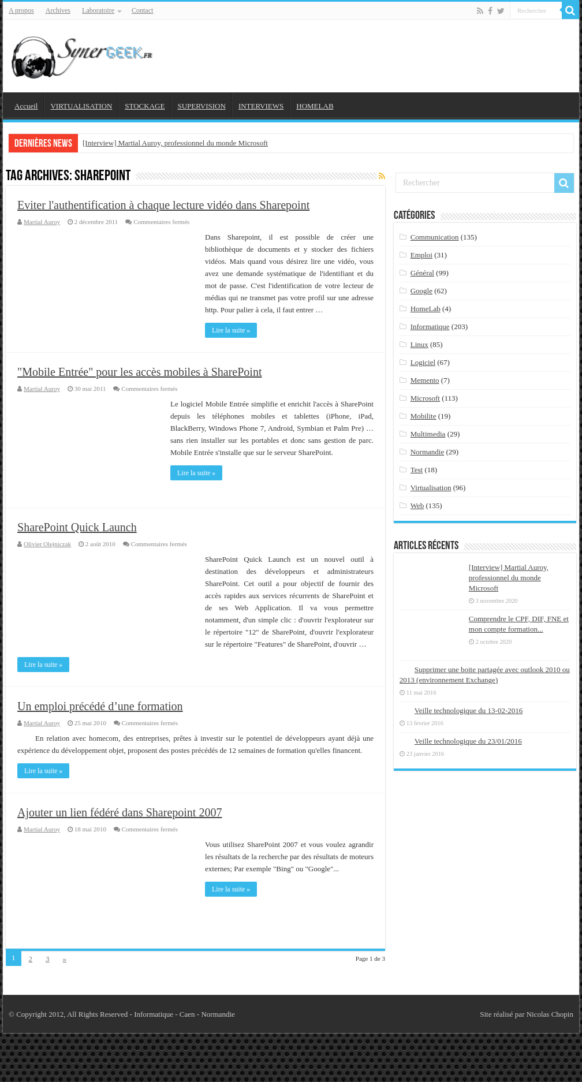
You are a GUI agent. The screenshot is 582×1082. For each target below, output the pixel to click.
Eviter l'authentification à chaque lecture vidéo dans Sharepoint (163, 205)
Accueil (26, 106)
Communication (435, 237)
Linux (419, 344)
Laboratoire (98, 10)
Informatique (430, 326)
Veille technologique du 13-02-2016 (469, 710)
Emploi (421, 255)
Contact (142, 10)
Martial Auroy (42, 221)
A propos (21, 10)
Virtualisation (431, 487)
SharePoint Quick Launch (77, 527)
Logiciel (423, 362)
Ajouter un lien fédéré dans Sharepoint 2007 (119, 812)
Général (422, 272)
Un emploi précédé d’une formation (100, 706)
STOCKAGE (145, 106)
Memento (425, 380)
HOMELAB (314, 106)
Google (421, 290)
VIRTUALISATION (81, 106)
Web (417, 505)
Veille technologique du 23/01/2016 (468, 741)
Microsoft (425, 398)
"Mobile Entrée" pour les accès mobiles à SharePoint (139, 371)
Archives (58, 10)
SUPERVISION (201, 106)
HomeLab (426, 308)
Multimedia (428, 434)
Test (417, 469)
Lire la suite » (231, 330)
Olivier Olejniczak (47, 543)
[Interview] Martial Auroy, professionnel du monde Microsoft (175, 143)
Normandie (427, 451)
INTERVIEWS (260, 106)
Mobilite (423, 416)
